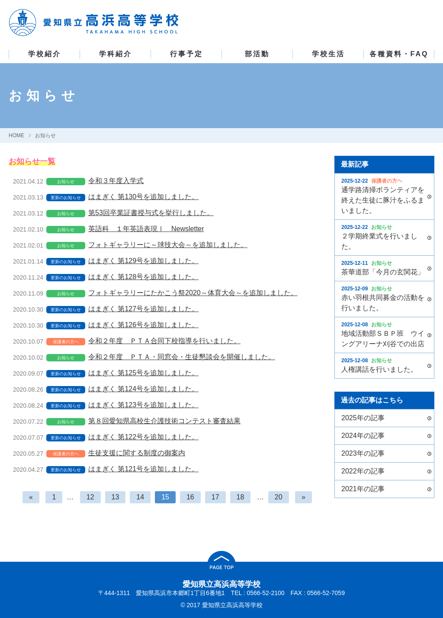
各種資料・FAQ (399, 54)
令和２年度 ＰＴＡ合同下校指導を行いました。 (164, 340)
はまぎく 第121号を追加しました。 (143, 469)
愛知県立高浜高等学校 (221, 584)
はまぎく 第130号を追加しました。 (143, 196)
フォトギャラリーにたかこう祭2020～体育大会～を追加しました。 (193, 292)
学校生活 (328, 54)
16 (190, 497)
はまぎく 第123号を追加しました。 (143, 405)
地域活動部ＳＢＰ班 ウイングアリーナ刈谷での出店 (383, 334)
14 (140, 497)
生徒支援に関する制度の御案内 (136, 453)
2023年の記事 (363, 453)
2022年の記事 (363, 471)
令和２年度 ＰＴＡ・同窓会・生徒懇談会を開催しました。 (181, 356)
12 (90, 497)
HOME (16, 135)
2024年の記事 (363, 435)
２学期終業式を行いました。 (383, 236)
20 (278, 497)
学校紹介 (44, 54)
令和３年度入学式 (116, 180)
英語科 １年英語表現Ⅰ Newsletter (146, 228)
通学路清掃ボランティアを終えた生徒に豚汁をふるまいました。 (383, 195)
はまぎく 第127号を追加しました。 (143, 308)
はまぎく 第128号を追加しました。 (143, 276)
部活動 (257, 54)
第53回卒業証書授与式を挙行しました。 (151, 212)
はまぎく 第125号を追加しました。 (143, 373)
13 (115, 497)
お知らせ (45, 135)
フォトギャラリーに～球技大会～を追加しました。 (167, 244)
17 (215, 497)
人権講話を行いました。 (383, 365)
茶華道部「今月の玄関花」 (383, 267)
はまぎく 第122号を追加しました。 (143, 437)
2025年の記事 (363, 418)
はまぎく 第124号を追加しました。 (143, 389)
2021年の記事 (363, 488)
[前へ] (30, 497)
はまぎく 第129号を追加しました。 (143, 260)
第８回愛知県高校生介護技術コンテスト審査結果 (164, 421)
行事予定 (186, 54)
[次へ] (303, 497)
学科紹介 (115, 54)
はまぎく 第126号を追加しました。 (143, 324)
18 (240, 497)
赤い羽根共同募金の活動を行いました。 (383, 298)
